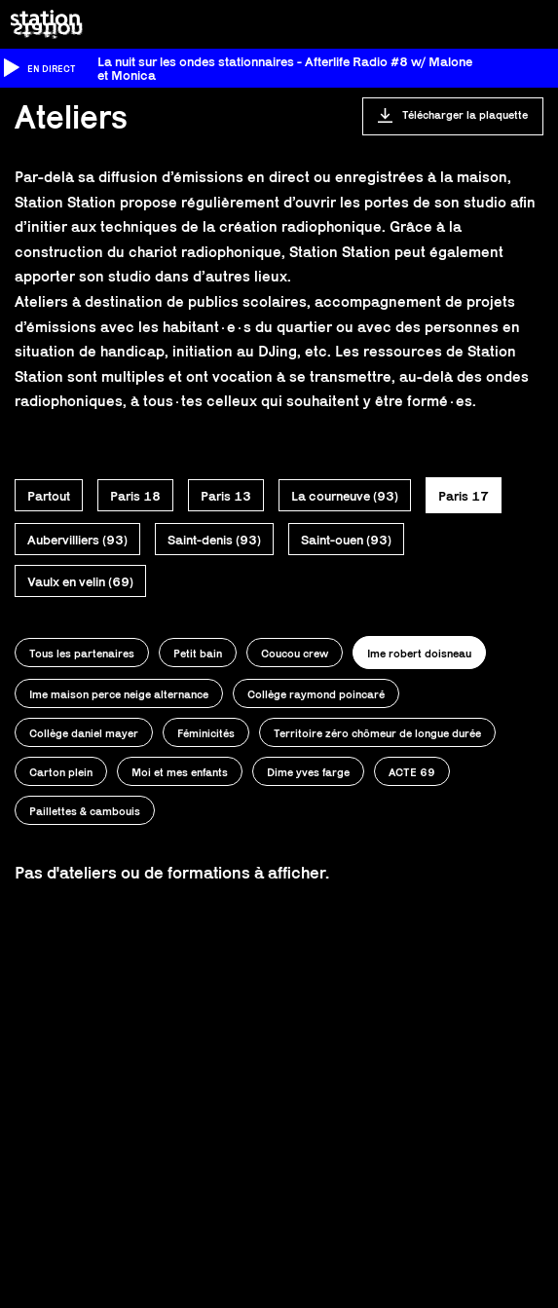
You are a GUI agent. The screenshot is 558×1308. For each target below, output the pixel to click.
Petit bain (197, 653)
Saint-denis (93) (214, 539)
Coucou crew (294, 653)
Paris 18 (135, 496)
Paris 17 (463, 496)
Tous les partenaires (81, 653)
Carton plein (61, 772)
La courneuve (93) (344, 496)
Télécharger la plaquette (465, 114)
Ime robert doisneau (419, 653)
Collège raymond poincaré (316, 694)
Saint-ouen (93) (346, 539)
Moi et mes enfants (179, 772)
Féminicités (206, 733)
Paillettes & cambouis (84, 810)
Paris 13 (226, 496)
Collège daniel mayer (83, 733)
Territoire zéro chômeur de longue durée (377, 733)
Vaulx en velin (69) (80, 581)
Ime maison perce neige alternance (118, 694)
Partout (48, 496)
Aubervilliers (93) (77, 539)
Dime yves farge (308, 772)
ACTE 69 (412, 772)
